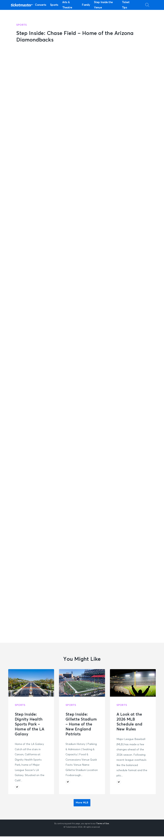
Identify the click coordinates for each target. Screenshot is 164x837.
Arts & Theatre (67, 5)
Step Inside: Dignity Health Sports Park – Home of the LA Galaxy (29, 724)
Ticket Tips (125, 5)
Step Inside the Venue (103, 5)
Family (86, 5)
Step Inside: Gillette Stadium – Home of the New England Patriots (81, 724)
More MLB (82, 803)
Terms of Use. (103, 824)
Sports (54, 5)
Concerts (40, 5)
